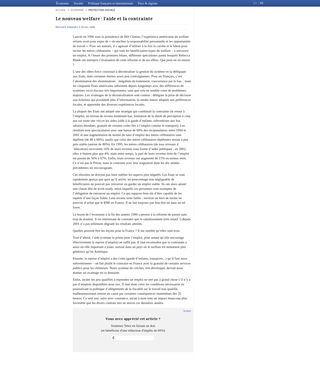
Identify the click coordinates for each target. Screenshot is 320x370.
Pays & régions (147, 3)
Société (78, 3)
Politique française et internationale (110, 3)
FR (261, 3)
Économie (62, 3)
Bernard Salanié (66, 27)
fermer (187, 310)
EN (255, 3)
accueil (61, 10)
